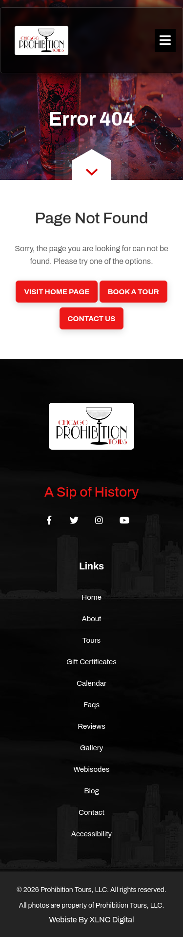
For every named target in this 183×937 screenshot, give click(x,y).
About (91, 619)
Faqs (91, 705)
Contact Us (92, 319)
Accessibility (91, 834)
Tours (91, 640)
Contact (91, 812)
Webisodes (92, 769)
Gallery (91, 748)
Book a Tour (133, 292)
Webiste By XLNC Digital (91, 919)
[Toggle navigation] (165, 40)
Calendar (91, 683)
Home (91, 597)
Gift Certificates (91, 662)
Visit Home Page (56, 292)
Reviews (91, 726)
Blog (91, 791)
